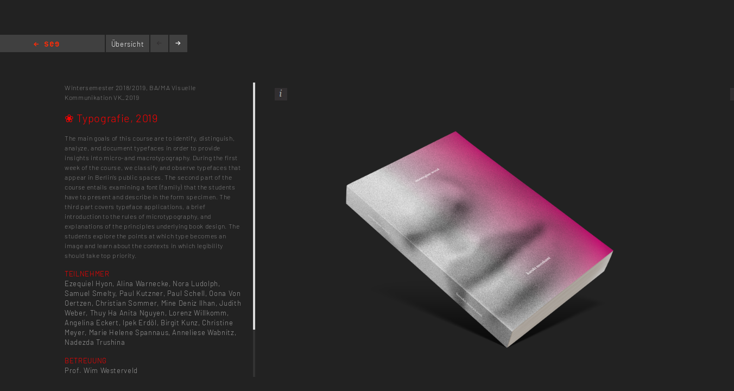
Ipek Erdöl (140, 322)
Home (46, 44)
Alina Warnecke (143, 283)
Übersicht (127, 44)
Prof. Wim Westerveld (101, 370)
